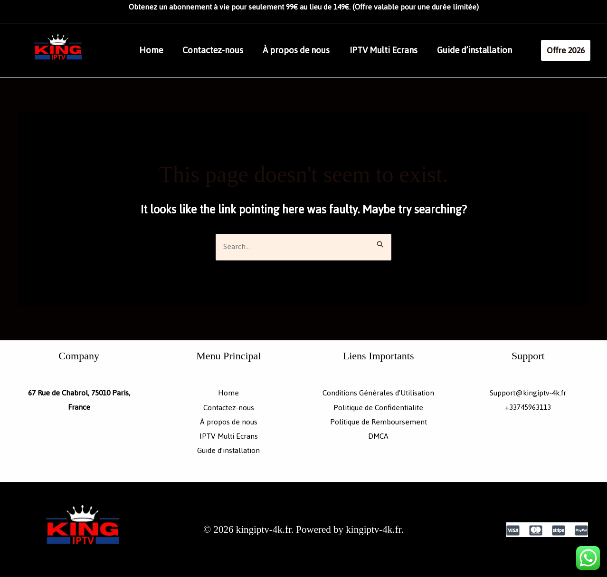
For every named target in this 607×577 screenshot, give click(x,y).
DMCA (378, 435)
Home (152, 50)
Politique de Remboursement (378, 421)
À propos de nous (304, 50)
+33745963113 (528, 407)
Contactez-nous (217, 50)
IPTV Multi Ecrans (394, 50)
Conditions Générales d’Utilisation (378, 393)
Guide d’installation (488, 50)
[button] (573, 50)
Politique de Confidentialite (378, 407)
